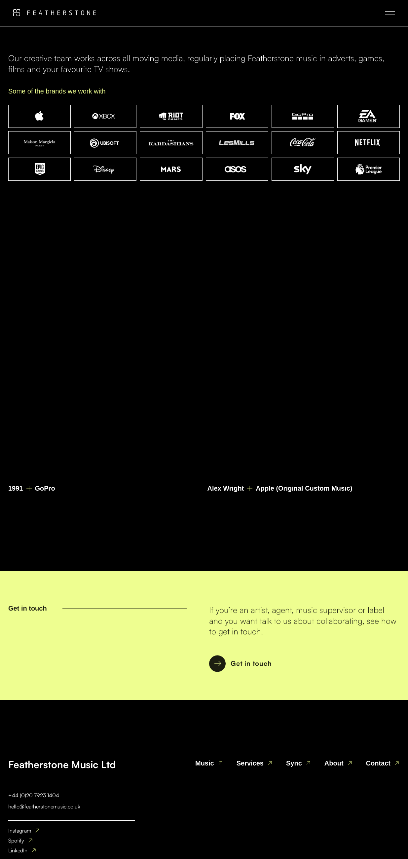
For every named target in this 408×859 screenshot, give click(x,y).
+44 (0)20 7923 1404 (33, 795)
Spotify (16, 840)
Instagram (19, 830)
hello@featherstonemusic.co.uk (44, 806)
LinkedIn (17, 850)
